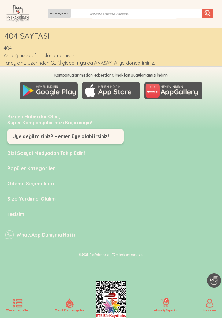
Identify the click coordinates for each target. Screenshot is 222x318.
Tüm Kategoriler (59, 13)
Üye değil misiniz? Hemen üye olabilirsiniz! (61, 136)
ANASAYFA (105, 63)
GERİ (55, 63)
